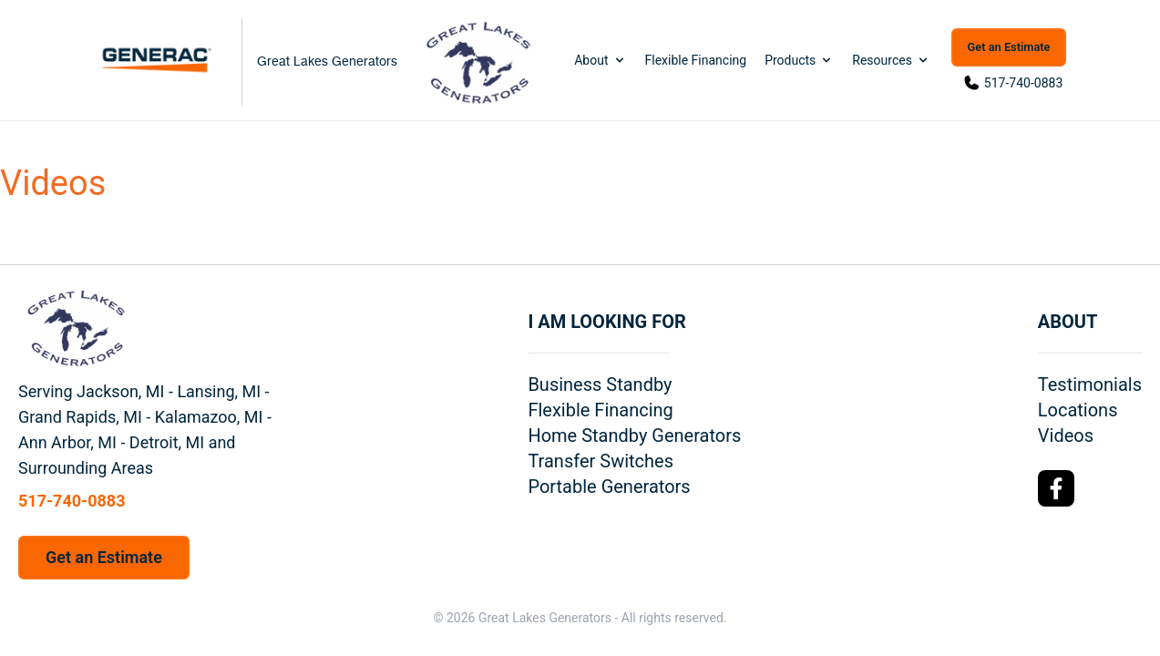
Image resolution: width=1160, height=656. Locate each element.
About (600, 60)
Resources (891, 60)
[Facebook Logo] (1056, 488)
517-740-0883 (1023, 83)
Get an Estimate (1009, 47)
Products (799, 60)
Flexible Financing (696, 60)
